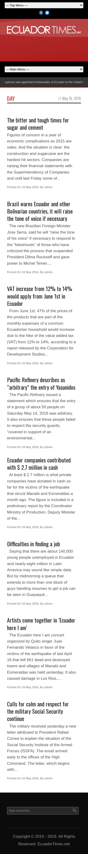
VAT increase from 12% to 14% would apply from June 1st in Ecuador (39, 295)
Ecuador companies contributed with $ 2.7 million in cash (39, 463)
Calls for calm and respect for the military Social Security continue (38, 711)
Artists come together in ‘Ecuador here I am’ (41, 623)
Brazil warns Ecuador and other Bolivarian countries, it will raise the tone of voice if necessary (40, 211)
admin (48, 187)
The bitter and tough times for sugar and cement (38, 123)
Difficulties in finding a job (33, 543)
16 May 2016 (30, 187)
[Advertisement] (44, 47)
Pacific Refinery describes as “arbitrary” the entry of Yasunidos (41, 383)
